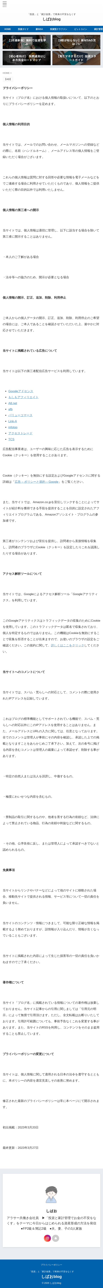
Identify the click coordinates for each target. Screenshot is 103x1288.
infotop (12, 427)
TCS (11, 439)
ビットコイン (82, 29)
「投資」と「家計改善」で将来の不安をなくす (51, 1271)
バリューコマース (20, 415)
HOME (9, 29)
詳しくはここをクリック (67, 645)
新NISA (41, 29)
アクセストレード (20, 433)
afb (10, 409)
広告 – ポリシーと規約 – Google (36, 481)
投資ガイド (25, 29)
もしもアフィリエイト (23, 397)
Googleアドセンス (20, 391)
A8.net (12, 403)
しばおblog (51, 19)
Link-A (12, 421)
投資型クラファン (60, 29)
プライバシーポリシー (51, 1265)
